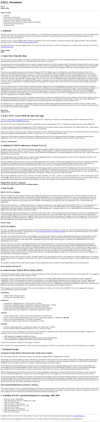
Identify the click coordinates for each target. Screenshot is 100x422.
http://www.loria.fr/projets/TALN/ (28, 42)
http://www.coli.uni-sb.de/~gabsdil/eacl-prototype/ (15, 121)
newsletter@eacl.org (7, 47)
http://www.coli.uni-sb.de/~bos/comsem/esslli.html (50, 231)
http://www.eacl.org (18, 119)
